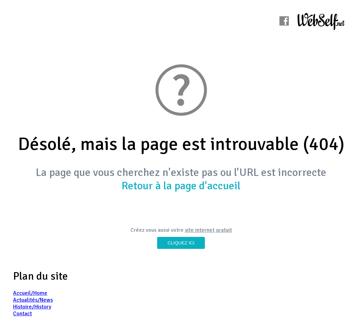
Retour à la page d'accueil (181, 185)
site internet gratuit (208, 230)
